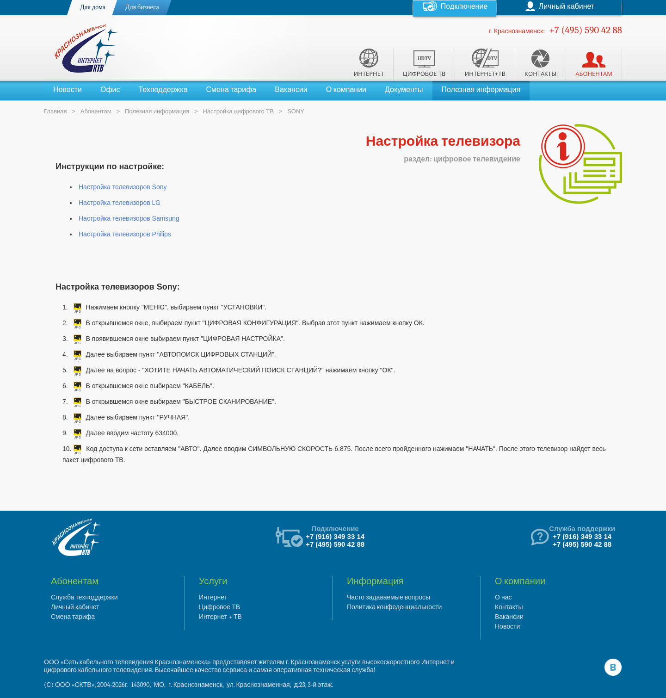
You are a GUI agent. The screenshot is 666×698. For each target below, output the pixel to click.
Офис (110, 90)
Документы (404, 90)
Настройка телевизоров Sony (122, 187)
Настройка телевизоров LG (119, 202)
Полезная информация (481, 90)
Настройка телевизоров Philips (125, 234)
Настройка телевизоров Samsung (129, 218)
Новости (67, 90)
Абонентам (95, 111)
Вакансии (291, 90)
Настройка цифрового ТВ (238, 111)
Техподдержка (162, 90)
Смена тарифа (231, 90)
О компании (346, 90)
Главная (55, 111)
